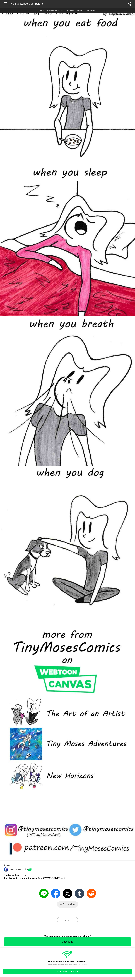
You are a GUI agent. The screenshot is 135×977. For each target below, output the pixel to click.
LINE (44, 893)
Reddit (91, 893)
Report (67, 920)
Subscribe (69, 904)
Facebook (55, 893)
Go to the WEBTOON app (67, 971)
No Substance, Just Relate (27, 3)
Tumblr (79, 893)
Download (67, 941)
